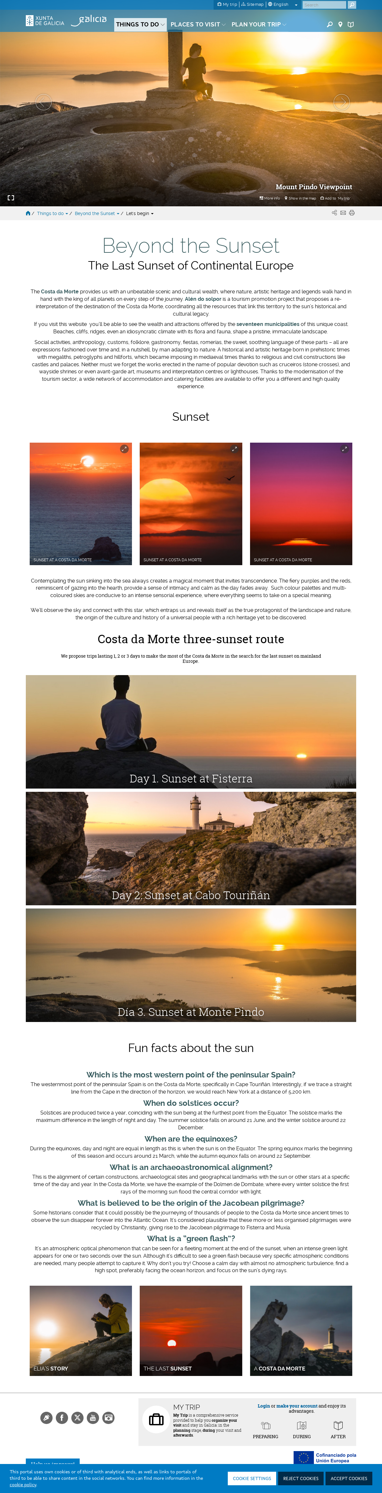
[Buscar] (324, 5)
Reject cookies (300, 1479)
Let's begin (140, 213)
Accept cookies (349, 1479)
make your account (296, 1406)
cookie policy (23, 1485)
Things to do (53, 213)
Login (264, 1406)
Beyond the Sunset (98, 213)
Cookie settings (252, 1479)
